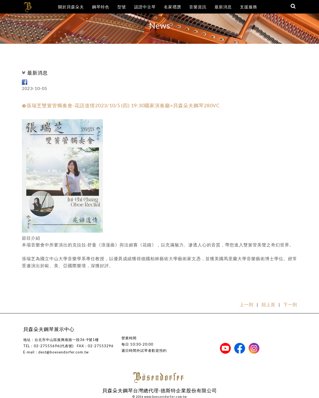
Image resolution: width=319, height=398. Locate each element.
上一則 (246, 304)
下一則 (290, 304)
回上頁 (268, 304)
